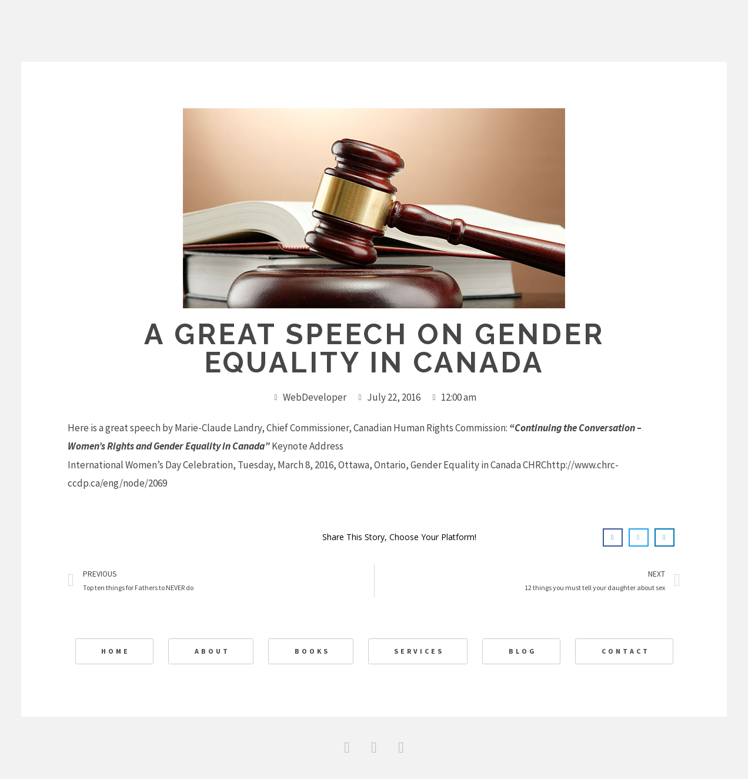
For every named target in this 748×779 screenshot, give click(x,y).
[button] (613, 537)
